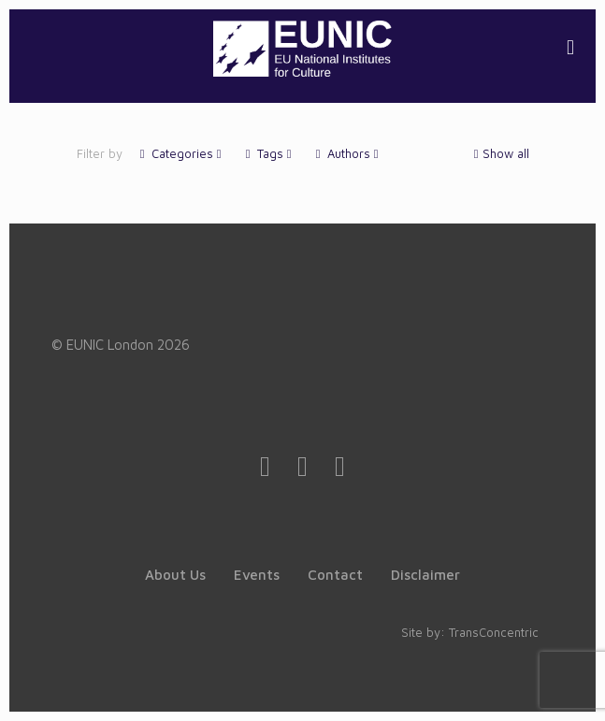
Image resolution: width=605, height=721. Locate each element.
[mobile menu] (570, 47)
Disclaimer (425, 575)
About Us (175, 575)
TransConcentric (494, 632)
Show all (499, 153)
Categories (181, 153)
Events (257, 575)
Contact (335, 575)
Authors (347, 153)
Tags (268, 153)
